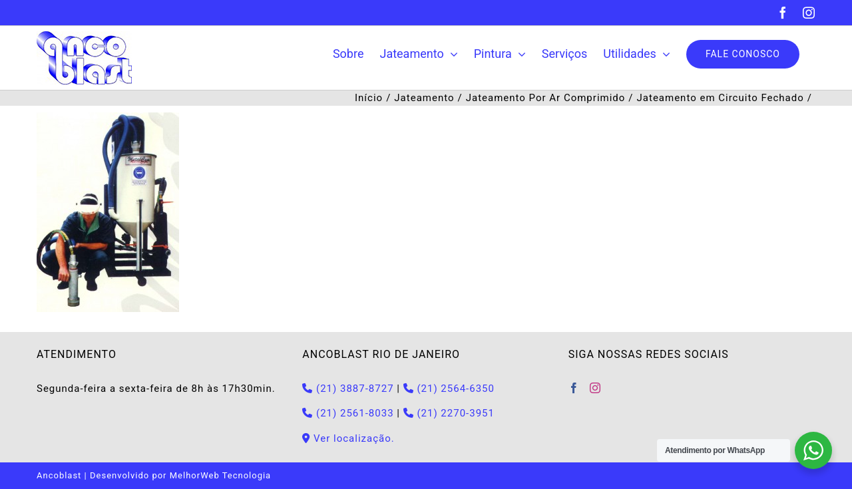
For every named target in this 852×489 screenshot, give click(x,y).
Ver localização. (348, 438)
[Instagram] (595, 388)
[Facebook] (574, 388)
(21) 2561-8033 (347, 413)
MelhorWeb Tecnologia (220, 475)
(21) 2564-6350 (449, 389)
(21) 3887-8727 (347, 389)
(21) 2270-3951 (449, 413)
